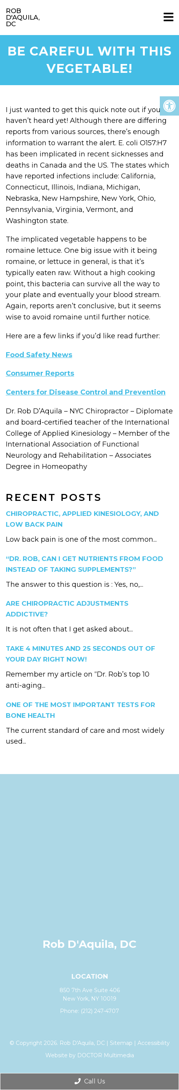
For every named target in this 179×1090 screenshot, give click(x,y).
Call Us (90, 1081)
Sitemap (121, 1043)
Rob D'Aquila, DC (23, 17)
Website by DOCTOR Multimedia (89, 1055)
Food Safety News (39, 355)
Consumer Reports (40, 373)
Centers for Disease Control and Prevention (86, 392)
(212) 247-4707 (100, 1011)
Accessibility (154, 1043)
